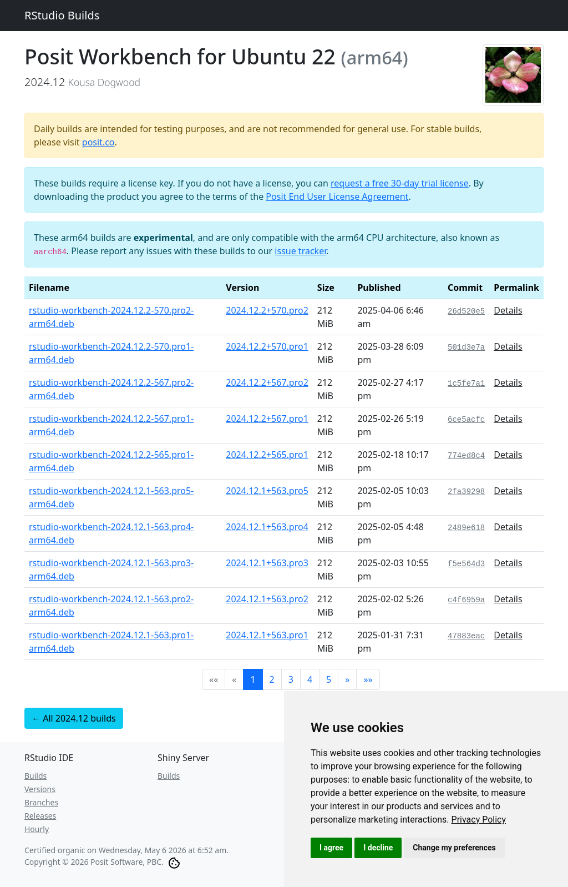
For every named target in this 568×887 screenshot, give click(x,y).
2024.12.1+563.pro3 (267, 563)
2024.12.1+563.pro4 (267, 527)
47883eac (466, 636)
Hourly (36, 829)
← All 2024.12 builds (74, 718)
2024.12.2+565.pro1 (267, 454)
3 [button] (290, 679)
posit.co (98, 142)
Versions (39, 789)
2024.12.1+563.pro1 (267, 635)
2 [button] (272, 679)
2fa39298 (466, 491)
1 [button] (252, 679)
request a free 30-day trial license (400, 183)
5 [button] (328, 679)
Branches (41, 802)
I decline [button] (378, 847)
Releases (40, 815)
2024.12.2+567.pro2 (267, 382)
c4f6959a (466, 600)
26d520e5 (466, 311)
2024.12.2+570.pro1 (267, 346)
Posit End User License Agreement (337, 196)
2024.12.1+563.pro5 (267, 491)
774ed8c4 (466, 455)
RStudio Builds (61, 15)
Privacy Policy (479, 819)
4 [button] (309, 679)
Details (508, 310)
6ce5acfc (466, 419)
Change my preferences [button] (454, 847)
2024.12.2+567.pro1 (267, 418)
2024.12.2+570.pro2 (267, 310)
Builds (35, 775)
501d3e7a (466, 347)
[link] (479, 819)
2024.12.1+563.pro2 (267, 599)
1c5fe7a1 (466, 383)
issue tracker (300, 251)
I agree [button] (331, 847)
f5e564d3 (466, 564)
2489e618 (466, 527)
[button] (347, 679)
